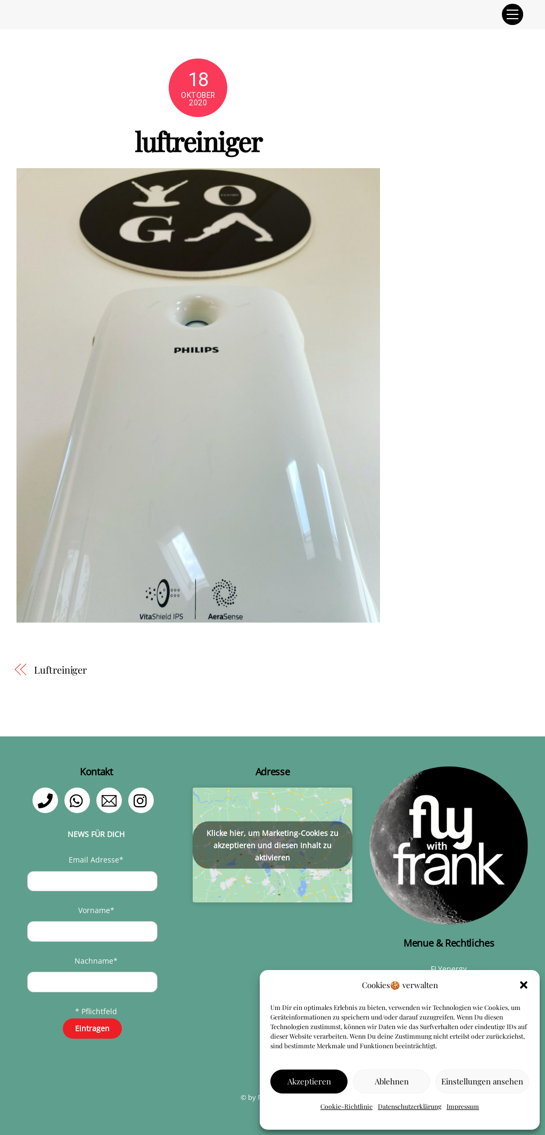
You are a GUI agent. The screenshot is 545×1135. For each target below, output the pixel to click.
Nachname (96, 961)
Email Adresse (96, 860)
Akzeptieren (309, 1081)
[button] (523, 985)
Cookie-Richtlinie (346, 1106)
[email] (111, 799)
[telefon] (47, 799)
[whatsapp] (79, 799)
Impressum (463, 1106)
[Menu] (512, 14)
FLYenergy (449, 969)
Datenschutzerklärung (409, 1106)
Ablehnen (392, 1081)
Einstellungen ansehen (482, 1081)
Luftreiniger (60, 669)
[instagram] (143, 799)
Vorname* (96, 910)
